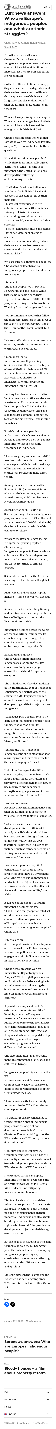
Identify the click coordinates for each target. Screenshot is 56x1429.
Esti (6, 1392)
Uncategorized (33, 1321)
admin (7, 1321)
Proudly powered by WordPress (32, 1423)
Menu (47, 7)
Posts (7, 1406)
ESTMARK (10, 1399)
